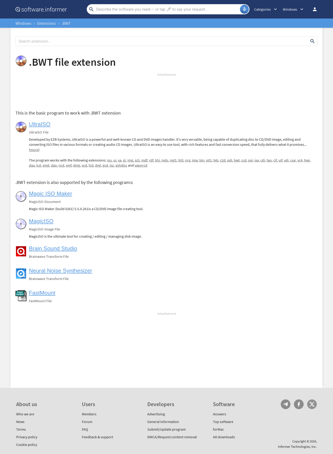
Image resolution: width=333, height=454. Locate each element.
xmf (68, 165)
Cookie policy (26, 444)
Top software (223, 421)
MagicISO (41, 221)
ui (114, 160)
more (34, 149)
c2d (222, 160)
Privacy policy (26, 437)
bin (201, 160)
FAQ (85, 429)
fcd (91, 165)
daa (32, 165)
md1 (173, 160)
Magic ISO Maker (50, 193)
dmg (76, 165)
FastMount (42, 293)
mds (164, 160)
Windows (23, 23)
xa (119, 160)
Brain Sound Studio (53, 248)
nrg (187, 160)
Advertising (156, 414)
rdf (151, 160)
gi (124, 160)
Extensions (46, 23)
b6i (215, 160)
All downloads (224, 437)
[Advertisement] (166, 90)
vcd (84, 165)
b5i (157, 160)
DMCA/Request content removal (172, 437)
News (20, 421)
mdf (144, 160)
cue (293, 160)
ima (195, 160)
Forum (87, 421)
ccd (244, 160)
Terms (21, 429)
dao (54, 165)
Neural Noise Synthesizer (60, 270)
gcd (105, 165)
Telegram (285, 404)
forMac (218, 429)
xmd (46, 165)
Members (89, 414)
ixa (256, 160)
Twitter (312, 404)
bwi (307, 160)
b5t (180, 160)
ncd (61, 165)
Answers (219, 414)
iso (109, 160)
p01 (209, 160)
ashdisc (121, 165)
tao (269, 160)
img (130, 160)
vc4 (299, 160)
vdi (286, 160)
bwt (237, 160)
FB (299, 404)
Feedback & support (97, 437)
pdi (229, 160)
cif (275, 160)
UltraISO (39, 124)
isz (112, 165)
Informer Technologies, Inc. (297, 446)
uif (280, 160)
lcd (38, 165)
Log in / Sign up (312, 9)
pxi (250, 160)
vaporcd (141, 165)
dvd (98, 165)
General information (163, 421)
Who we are (25, 414)
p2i (137, 160)
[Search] (167, 9)
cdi (262, 160)
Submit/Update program (166, 429)
